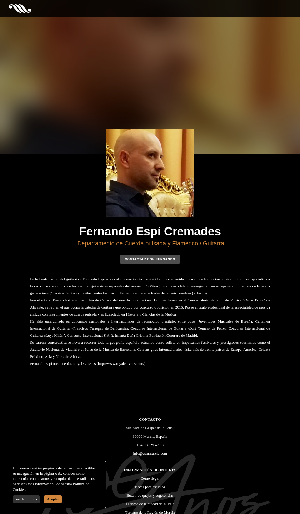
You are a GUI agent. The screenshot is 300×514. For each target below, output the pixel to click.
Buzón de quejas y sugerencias (150, 495)
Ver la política (26, 499)
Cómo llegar (150, 478)
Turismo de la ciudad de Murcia (150, 504)
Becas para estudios (150, 487)
